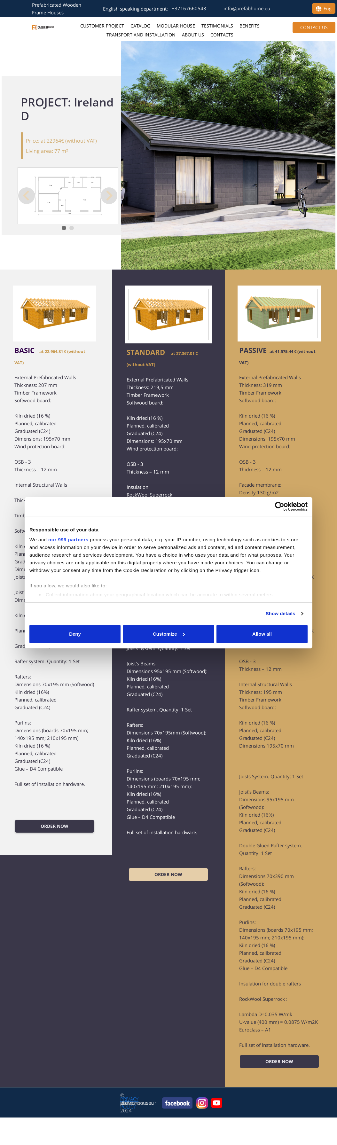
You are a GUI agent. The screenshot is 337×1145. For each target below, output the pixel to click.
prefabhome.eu (137, 1103)
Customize (169, 634)
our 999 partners (68, 539)
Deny (75, 634)
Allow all (262, 634)
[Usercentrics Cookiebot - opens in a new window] (280, 506)
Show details (280, 613)
